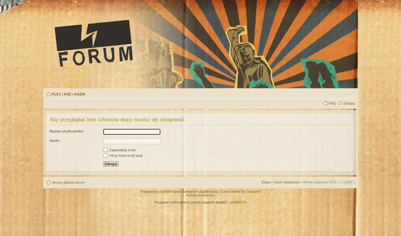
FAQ (332, 103)
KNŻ (67, 94)
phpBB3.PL (238, 202)
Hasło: (55, 141)
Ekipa (265, 182)
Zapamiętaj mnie (119, 150)
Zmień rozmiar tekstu (350, 93)
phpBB (164, 191)
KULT (56, 94)
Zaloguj (349, 103)
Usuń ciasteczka (287, 182)
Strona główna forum (68, 182)
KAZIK (79, 94)
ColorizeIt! (253, 191)
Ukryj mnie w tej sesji (123, 155)
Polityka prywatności (200, 195)
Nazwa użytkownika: (67, 131)
